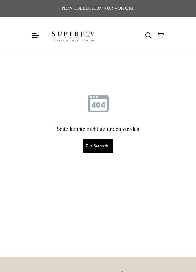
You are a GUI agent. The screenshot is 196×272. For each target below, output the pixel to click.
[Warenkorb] (161, 35)
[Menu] (35, 36)
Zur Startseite (98, 145)
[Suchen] (148, 35)
